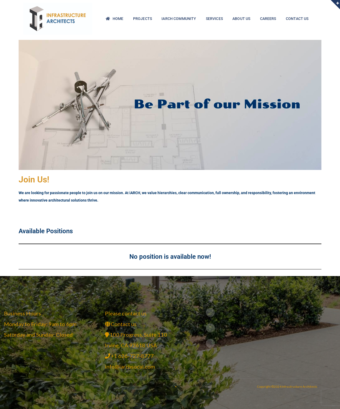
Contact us (124, 324)
